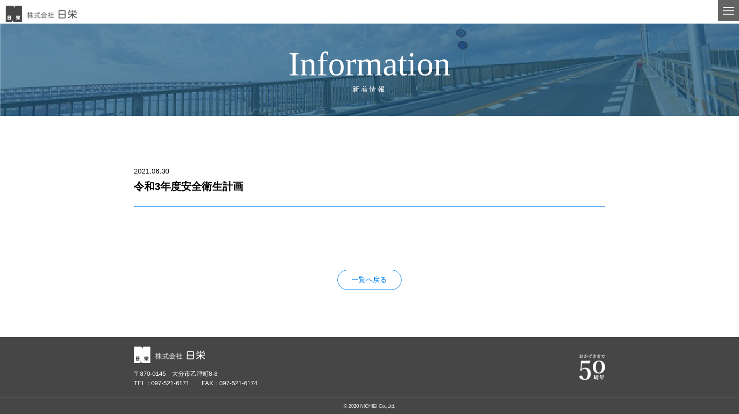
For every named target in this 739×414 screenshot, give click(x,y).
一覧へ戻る (369, 280)
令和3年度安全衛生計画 (171, 243)
